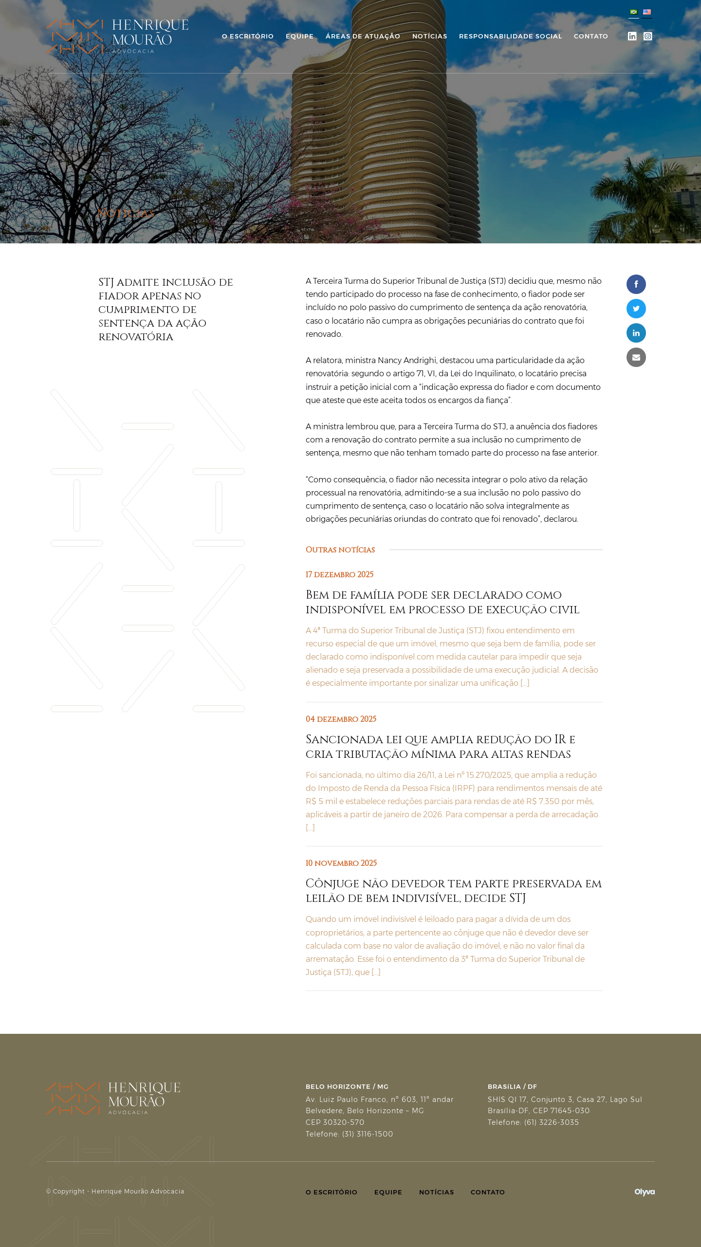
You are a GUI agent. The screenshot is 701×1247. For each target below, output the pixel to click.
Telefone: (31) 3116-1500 (349, 1134)
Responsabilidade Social (510, 36)
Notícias (429, 36)
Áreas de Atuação (363, 36)
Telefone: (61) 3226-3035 (533, 1122)
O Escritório (248, 36)
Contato (591, 36)
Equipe (300, 36)
